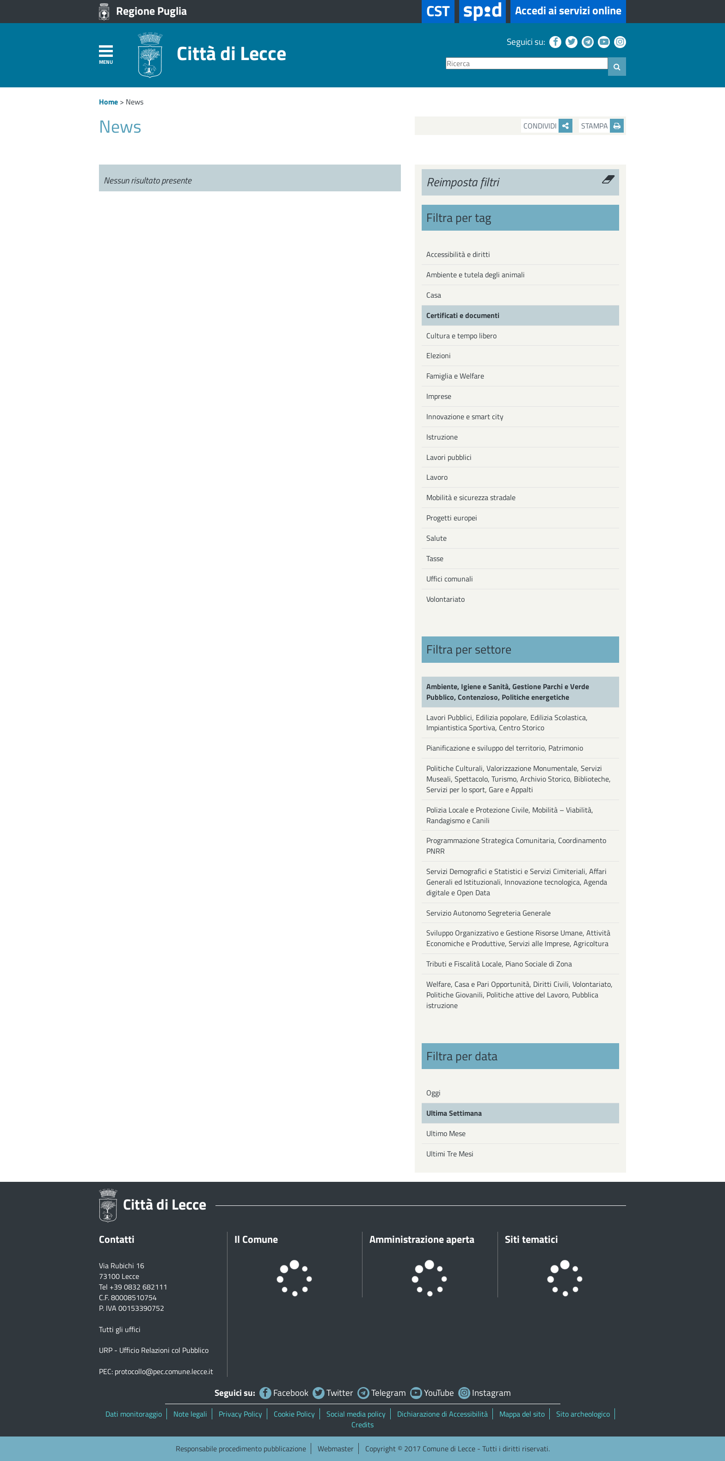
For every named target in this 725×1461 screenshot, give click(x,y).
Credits (362, 1424)
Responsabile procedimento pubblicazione (241, 1448)
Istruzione (442, 436)
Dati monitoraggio (133, 1413)
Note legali (190, 1413)
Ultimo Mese (446, 1133)
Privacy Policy (240, 1413)
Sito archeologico (583, 1413)
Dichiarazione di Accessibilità (442, 1413)
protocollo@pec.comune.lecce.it (164, 1371)
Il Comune (256, 1239)
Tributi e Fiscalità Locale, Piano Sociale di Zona (499, 963)
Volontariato (445, 599)
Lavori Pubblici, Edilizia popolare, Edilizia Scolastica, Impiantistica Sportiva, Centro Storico (507, 723)
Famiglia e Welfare (455, 375)
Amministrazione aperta (421, 1239)
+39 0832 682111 (138, 1286)
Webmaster (336, 1448)
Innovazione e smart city (465, 416)
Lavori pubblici (449, 457)
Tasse (434, 558)
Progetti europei (451, 517)
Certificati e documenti (462, 315)
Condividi (547, 125)
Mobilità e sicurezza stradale (471, 497)
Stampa (602, 126)
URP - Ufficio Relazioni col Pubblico (154, 1350)
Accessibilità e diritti (458, 254)
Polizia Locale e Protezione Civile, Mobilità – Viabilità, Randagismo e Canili (509, 815)
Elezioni (438, 355)
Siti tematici (531, 1239)
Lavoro (437, 477)
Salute (436, 538)
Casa (433, 294)
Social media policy (356, 1413)
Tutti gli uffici (120, 1329)
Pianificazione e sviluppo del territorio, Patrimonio (504, 747)
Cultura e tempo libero (461, 335)
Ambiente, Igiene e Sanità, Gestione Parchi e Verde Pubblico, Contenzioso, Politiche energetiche (507, 692)
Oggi (433, 1092)
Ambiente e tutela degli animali (475, 274)
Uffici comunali (449, 578)
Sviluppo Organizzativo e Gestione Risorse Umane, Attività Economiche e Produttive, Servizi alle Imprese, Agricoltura (518, 938)
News (134, 101)
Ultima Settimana (454, 1113)
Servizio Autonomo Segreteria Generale (488, 912)
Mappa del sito (522, 1413)
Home (108, 101)
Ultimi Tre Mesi (449, 1153)
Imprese (438, 396)
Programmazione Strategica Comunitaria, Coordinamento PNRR (516, 845)
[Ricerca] (527, 63)
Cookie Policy (294, 1413)
